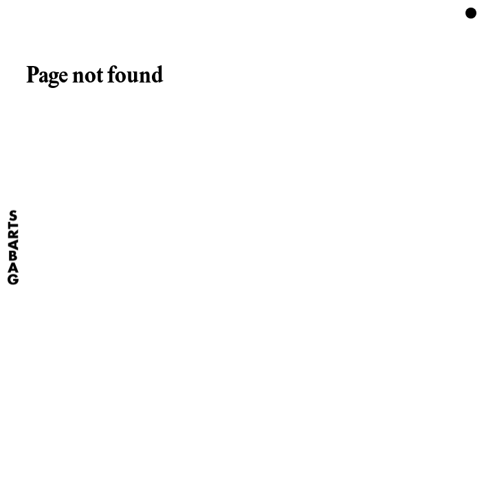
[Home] (13, 247)
